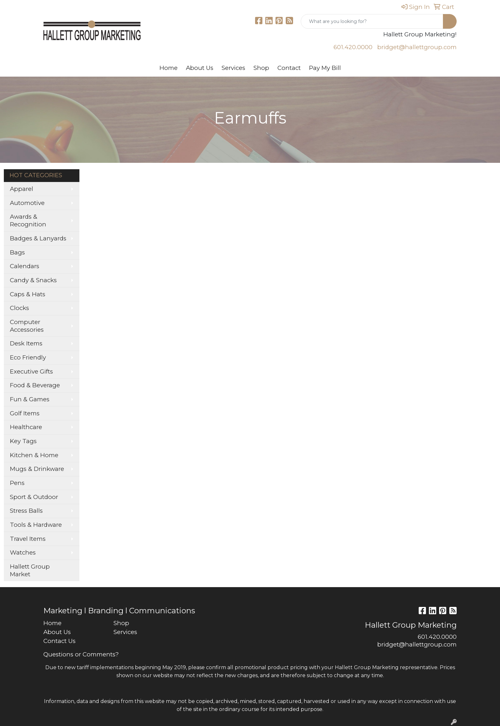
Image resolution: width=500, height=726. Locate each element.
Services (233, 68)
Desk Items (26, 343)
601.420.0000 (353, 47)
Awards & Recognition (28, 220)
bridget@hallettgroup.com (417, 47)
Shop (261, 68)
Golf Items (25, 413)
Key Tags (23, 441)
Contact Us (59, 641)
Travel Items (28, 538)
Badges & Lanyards (38, 238)
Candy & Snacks (33, 280)
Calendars (24, 266)
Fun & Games (29, 399)
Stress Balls (26, 510)
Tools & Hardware (36, 524)
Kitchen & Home (34, 455)
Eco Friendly (28, 357)
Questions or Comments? (81, 654)
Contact (289, 68)
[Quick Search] (372, 21)
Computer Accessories (27, 325)
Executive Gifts (31, 371)
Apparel (21, 189)
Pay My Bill (325, 68)
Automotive (27, 203)
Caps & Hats (27, 294)
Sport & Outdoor (34, 497)
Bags (17, 252)
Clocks (19, 308)
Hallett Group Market (30, 570)
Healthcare (26, 427)
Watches (23, 552)
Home (168, 68)
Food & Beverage (35, 385)
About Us (199, 68)
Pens (17, 483)
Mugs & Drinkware (37, 469)
